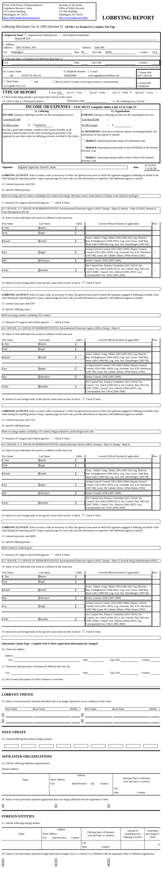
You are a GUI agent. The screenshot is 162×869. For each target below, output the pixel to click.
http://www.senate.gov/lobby (73, 17)
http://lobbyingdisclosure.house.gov (22, 17)
